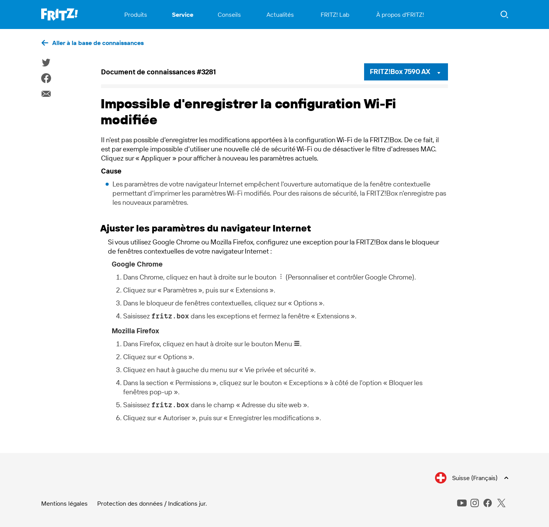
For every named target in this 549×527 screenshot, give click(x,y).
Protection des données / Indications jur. (152, 503)
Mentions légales (64, 503)
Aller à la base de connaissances (98, 43)
